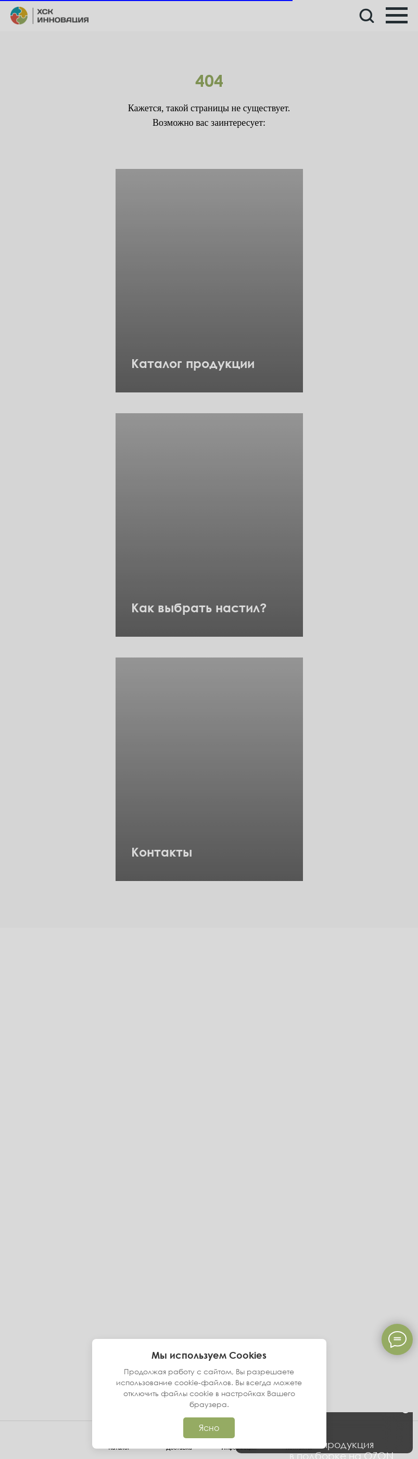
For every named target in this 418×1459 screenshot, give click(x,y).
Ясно (209, 1428)
